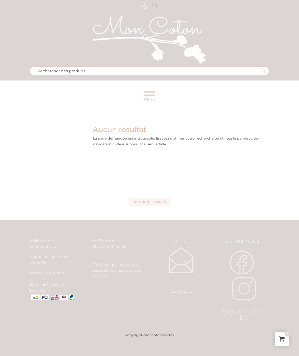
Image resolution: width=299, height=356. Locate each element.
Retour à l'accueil (149, 202)
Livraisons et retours (49, 272)
